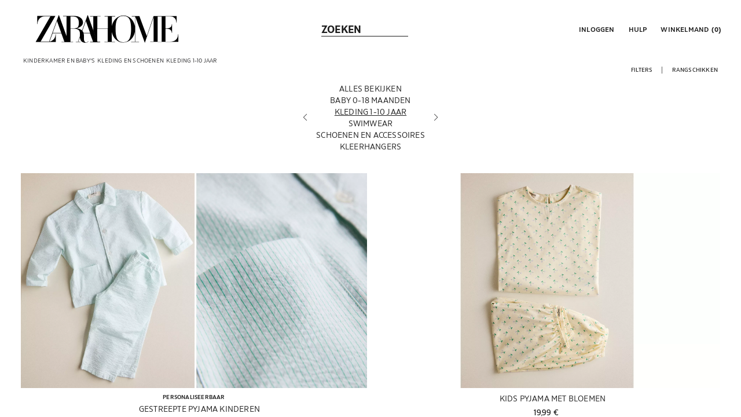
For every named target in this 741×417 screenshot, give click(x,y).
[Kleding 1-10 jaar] (370, 115)
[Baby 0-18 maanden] (370, 103)
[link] (107, 29)
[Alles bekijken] (370, 92)
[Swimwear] (370, 127)
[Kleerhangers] (370, 150)
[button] (596, 29)
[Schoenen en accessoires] (370, 138)
